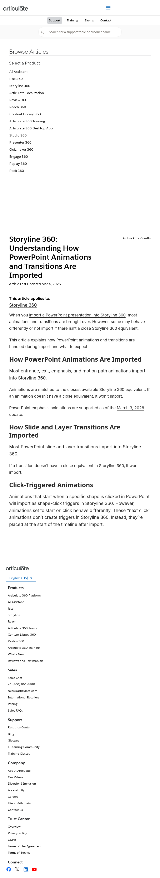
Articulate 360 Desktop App (31, 128)
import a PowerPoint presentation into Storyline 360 (77, 315)
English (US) (22, 579)
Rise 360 (16, 79)
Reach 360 (17, 107)
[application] (148, 866)
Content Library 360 (25, 114)
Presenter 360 (20, 142)
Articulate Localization (26, 93)
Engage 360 (18, 156)
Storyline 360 (19, 86)
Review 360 (18, 100)
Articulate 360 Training (27, 121)
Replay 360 (18, 163)
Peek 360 (16, 171)
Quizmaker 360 (21, 149)
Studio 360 (18, 135)
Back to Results (137, 238)
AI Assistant (18, 71)
